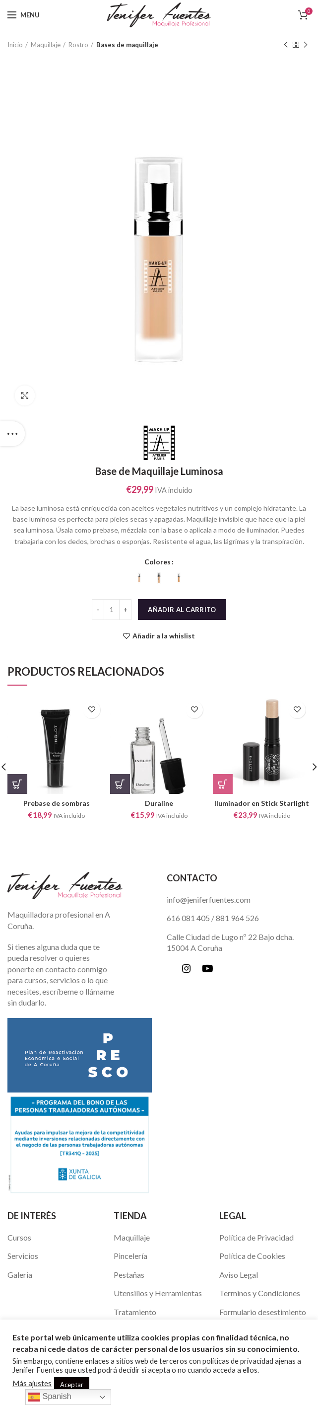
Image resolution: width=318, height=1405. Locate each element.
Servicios (22, 1255)
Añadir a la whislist (163, 635)
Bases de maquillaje (127, 45)
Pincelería (130, 1255)
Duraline (159, 803)
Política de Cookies (252, 1255)
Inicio (15, 45)
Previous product (286, 45)
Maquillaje (46, 45)
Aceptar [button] (71, 1385)
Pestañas (129, 1274)
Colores (157, 561)
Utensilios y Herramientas (158, 1293)
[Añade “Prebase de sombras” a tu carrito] (17, 784)
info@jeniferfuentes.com (209, 899)
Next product (306, 45)
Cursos (19, 1237)
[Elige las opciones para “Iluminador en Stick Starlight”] (223, 784)
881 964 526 (237, 918)
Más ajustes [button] (32, 1383)
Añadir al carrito (182, 610)
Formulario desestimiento (262, 1312)
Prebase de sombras (56, 803)
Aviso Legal (238, 1274)
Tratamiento (135, 1312)
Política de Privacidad (256, 1237)
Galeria (19, 1274)
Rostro (78, 45)
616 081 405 (188, 918)
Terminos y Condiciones (259, 1293)
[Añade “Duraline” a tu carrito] (120, 784)
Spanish (49, 1397)
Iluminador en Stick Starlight (261, 803)
